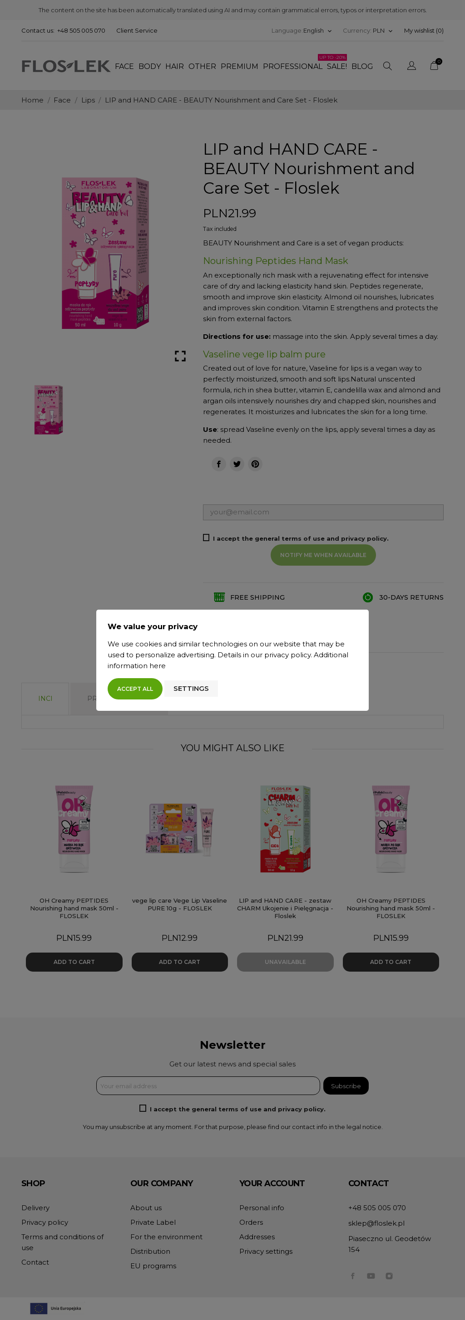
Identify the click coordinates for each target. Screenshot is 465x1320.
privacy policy (287, 654)
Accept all (135, 688)
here (157, 665)
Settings (191, 688)
